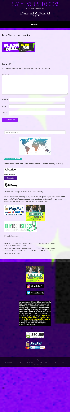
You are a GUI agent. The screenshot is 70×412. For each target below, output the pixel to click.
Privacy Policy (43, 362)
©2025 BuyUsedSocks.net (13, 362)
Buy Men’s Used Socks (35, 4)
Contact (54, 362)
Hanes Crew (15, 253)
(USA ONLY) (33, 164)
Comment (6, 74)
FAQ (29, 364)
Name (5, 100)
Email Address (10, 174)
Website (5, 113)
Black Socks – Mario (19, 246)
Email (4, 106)
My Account (38, 364)
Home (63, 362)
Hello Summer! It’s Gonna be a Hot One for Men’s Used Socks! (33, 243)
